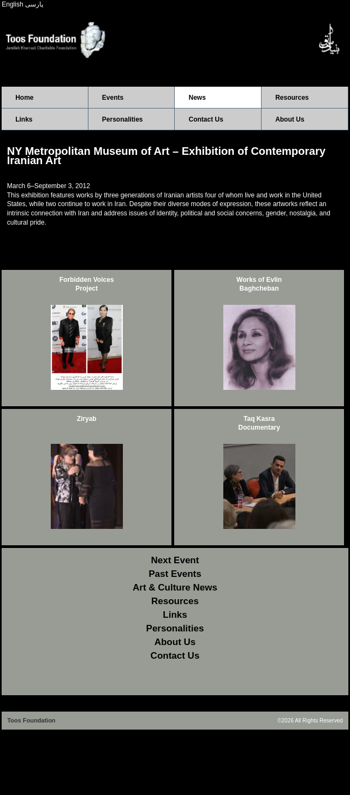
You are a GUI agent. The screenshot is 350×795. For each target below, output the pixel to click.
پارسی (34, 4)
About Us (289, 119)
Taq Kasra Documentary (259, 423)
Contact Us (205, 119)
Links (23, 119)
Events (112, 97)
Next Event (175, 560)
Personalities (122, 119)
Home (24, 97)
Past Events (175, 574)
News (196, 97)
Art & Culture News (175, 587)
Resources (292, 97)
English (12, 4)
